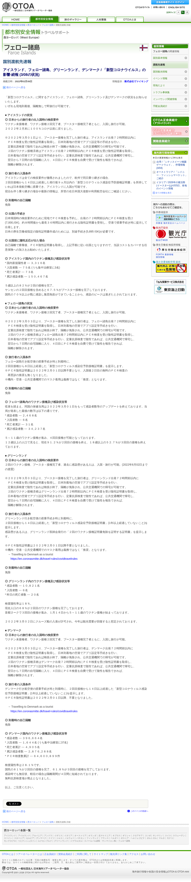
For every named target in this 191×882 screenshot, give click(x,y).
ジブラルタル (76, 841)
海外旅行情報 (139, 871)
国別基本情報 (160, 58)
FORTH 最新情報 (164, 254)
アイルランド (24, 835)
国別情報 (160, 257)
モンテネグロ (10, 841)
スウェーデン (179, 835)
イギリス (58, 835)
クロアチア (138, 835)
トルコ (59, 838)
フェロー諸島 (48, 25)
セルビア (30, 838)
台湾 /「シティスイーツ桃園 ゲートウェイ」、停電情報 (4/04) (171, 164)
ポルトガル (152, 838)
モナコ (170, 838)
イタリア (68, 835)
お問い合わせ (148, 854)
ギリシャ (127, 835)
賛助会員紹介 (65, 854)
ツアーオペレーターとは (29, 854)
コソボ (148, 835)
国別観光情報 (160, 71)
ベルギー (115, 838)
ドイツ (51, 838)
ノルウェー (69, 838)
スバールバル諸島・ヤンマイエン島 (100, 841)
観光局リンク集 (118, 854)
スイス (168, 835)
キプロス (117, 835)
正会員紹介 (50, 854)
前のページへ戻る (15, 87)
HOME (5, 25)
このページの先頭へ (139, 811)
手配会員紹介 (160, 106)
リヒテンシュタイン (27, 841)
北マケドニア (104, 835)
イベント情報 (160, 78)
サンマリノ (158, 835)
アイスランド (10, 835)
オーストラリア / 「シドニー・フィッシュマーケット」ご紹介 (171, 175)
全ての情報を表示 (164, 193)
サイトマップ (101, 854)
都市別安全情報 (18, 25)
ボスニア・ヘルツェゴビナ (133, 838)
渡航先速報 (159, 64)
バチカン (80, 838)
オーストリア (80, 835)
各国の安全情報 (157, 871)
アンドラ (48, 835)
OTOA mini (183, 871)
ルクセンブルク (45, 841)
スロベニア (19, 838)
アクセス (134, 854)
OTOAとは (8, 854)
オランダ (92, 835)
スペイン (8, 838)
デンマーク (41, 838)
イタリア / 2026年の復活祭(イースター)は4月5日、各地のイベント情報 (171, 185)
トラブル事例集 (161, 92)
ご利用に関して (83, 854)
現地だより (159, 85)
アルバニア (37, 835)
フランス (105, 838)
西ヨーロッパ (33, 25)
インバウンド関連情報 (165, 99)
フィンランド (92, 838)
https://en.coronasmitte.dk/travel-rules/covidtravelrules (44, 558)
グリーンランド (61, 841)
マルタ (162, 838)
